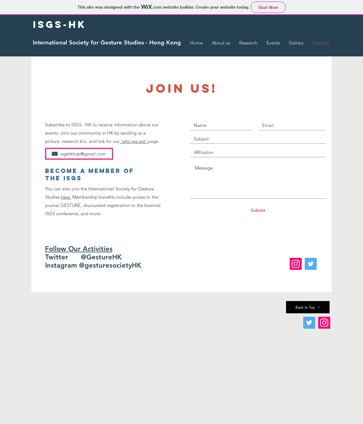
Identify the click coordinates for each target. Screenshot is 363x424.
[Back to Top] (308, 307)
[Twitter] (311, 264)
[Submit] (258, 210)
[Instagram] (296, 264)
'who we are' (134, 141)
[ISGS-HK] (59, 24)
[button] (221, 43)
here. (66, 197)
